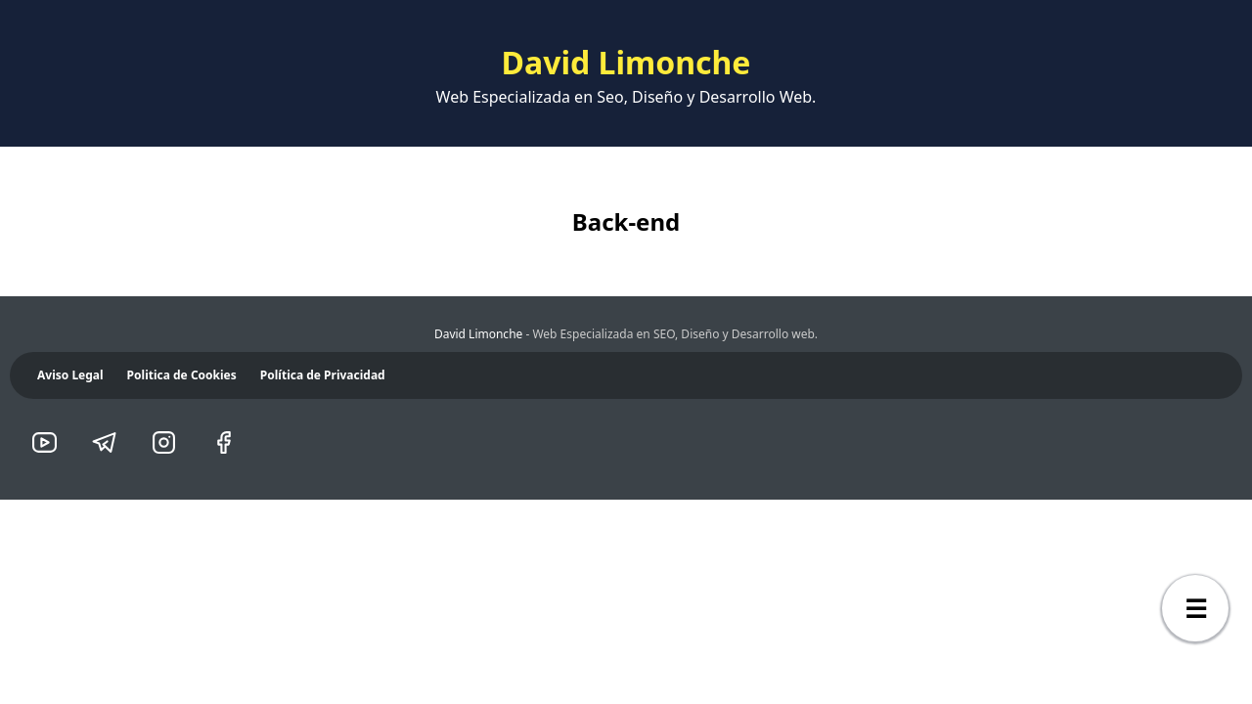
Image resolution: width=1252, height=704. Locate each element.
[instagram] (170, 444)
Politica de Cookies (182, 375)
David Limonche (478, 334)
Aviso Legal (70, 375)
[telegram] (110, 444)
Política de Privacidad (322, 375)
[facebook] (229, 444)
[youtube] (50, 444)
